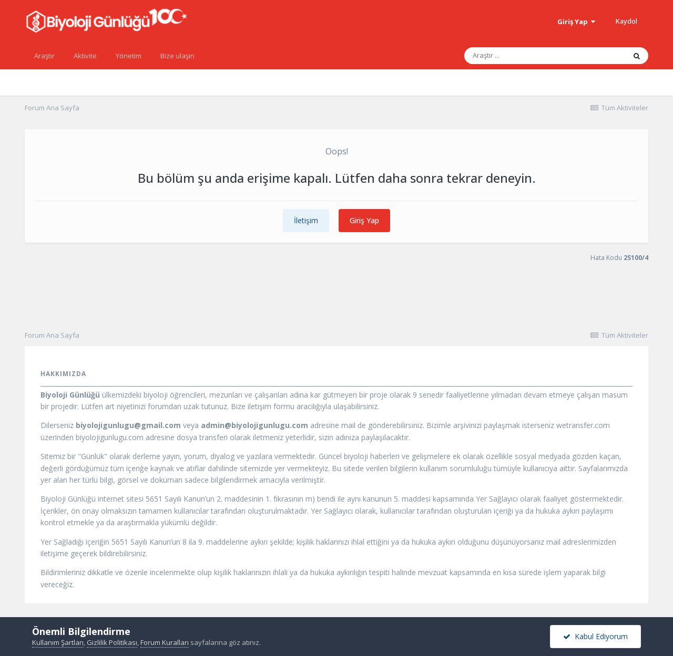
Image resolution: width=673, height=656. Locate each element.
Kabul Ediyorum (595, 636)
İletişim (306, 220)
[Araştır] (519, 55)
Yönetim (128, 55)
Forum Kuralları (164, 642)
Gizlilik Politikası (112, 642)
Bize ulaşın (177, 55)
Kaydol (626, 21)
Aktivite (85, 55)
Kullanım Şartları (58, 642)
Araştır (44, 55)
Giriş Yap (576, 21)
